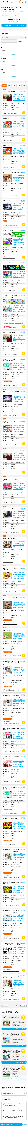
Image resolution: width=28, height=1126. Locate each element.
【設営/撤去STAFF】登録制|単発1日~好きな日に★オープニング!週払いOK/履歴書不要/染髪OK (19, 399)
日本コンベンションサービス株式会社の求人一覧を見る (12, 656)
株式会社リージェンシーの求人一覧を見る (10, 444)
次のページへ (23, 1005)
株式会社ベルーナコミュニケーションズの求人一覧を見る (12, 782)
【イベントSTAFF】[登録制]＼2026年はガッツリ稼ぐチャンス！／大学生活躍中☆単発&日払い (19, 274)
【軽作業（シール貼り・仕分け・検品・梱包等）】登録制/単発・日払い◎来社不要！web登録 (19, 308)
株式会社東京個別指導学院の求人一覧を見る (11, 690)
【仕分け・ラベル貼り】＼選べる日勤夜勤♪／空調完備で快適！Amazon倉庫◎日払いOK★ (19, 97)
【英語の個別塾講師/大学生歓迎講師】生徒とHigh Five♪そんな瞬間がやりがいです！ (19, 702)
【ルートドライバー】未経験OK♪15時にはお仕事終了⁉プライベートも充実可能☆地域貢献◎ (19, 206)
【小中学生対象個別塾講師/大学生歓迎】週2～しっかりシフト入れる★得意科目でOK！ (19, 917)
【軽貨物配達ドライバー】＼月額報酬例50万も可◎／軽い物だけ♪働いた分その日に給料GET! (19, 825)
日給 (19, 85)
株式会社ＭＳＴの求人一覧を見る (9, 844)
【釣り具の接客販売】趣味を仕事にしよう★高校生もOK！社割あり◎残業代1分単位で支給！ (19, 514)
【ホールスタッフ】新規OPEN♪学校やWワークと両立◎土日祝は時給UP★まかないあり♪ (18, 178)
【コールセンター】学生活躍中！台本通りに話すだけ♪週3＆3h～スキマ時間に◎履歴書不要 (18, 763)
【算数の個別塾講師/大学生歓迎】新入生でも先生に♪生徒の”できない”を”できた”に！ (19, 670)
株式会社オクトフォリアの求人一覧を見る (10, 415)
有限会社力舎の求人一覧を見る (8, 140)
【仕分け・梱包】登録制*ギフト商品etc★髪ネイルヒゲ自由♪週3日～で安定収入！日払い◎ (19, 428)
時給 (14, 85)
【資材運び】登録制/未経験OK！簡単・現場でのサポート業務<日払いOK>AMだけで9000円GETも (19, 124)
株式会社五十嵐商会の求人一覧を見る (10, 225)
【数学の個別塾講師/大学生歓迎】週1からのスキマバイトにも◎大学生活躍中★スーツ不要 (19, 950)
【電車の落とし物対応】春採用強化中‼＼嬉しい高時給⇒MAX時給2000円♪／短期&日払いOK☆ (19, 605)
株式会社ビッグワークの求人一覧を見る (10, 385)
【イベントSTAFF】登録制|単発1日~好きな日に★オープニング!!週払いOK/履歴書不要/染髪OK (19, 486)
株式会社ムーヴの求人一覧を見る (9, 258)
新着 (9, 85)
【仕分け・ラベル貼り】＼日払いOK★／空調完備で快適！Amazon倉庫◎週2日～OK (19, 338)
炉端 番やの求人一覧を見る (8, 562)
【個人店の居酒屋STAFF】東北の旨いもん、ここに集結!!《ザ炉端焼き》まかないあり (19, 544)
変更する (14, 54)
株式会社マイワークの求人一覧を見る (10, 327)
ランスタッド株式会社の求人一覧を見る (10, 113)
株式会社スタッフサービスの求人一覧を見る (11, 999)
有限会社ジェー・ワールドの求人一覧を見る (11, 532)
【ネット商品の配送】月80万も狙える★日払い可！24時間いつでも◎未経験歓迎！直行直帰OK (18, 735)
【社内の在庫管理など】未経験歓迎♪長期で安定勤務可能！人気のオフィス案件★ (19, 983)
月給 (24, 85)
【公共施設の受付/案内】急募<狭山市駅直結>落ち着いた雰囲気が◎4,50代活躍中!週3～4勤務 (19, 636)
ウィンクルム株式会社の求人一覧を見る (10, 624)
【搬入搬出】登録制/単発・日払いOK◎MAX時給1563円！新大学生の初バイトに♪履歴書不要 (19, 366)
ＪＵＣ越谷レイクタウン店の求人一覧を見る (11, 751)
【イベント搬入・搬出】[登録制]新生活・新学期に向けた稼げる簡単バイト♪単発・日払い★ (19, 241)
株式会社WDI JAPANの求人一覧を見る (10, 195)
